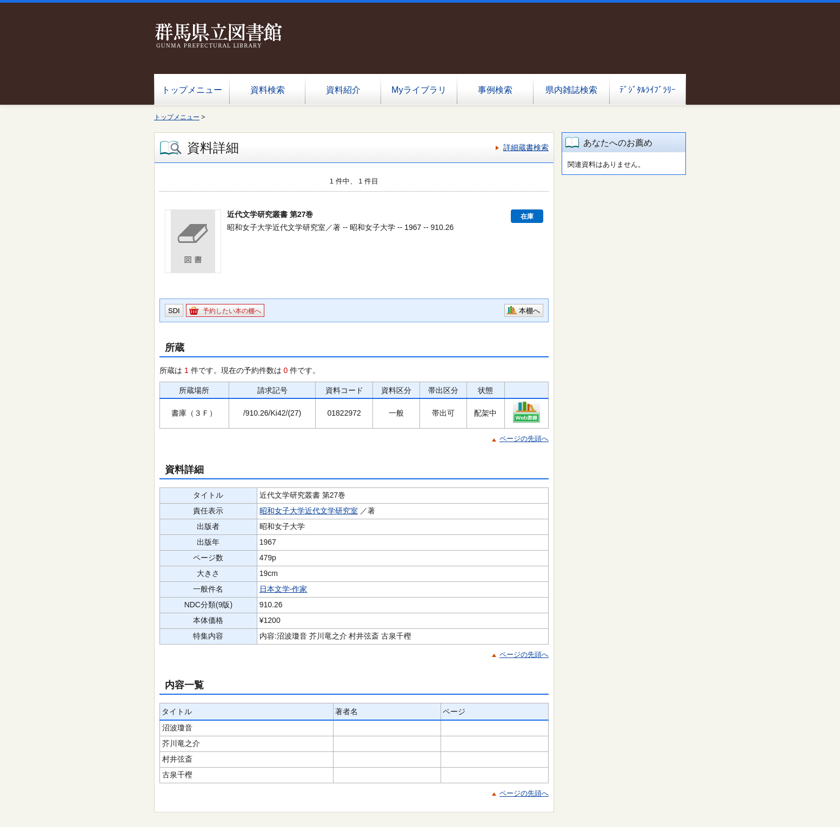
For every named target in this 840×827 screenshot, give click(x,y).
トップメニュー (192, 89)
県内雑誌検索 (571, 89)
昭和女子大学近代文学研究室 (308, 510)
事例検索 (495, 89)
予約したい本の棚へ (232, 311)
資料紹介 (343, 89)
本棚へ (529, 311)
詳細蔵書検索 (526, 147)
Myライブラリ (418, 89)
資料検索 (267, 89)
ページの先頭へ (524, 439)
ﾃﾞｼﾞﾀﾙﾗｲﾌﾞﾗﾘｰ (647, 89)
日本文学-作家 (283, 589)
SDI (174, 311)
